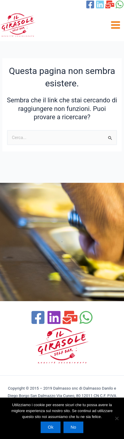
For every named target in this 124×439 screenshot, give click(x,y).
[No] (117, 418)
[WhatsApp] (119, 4)
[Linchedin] (54, 317)
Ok (50, 427)
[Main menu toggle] (115, 25)
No (73, 427)
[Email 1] (109, 4)
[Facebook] (90, 4)
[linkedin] (100, 4)
